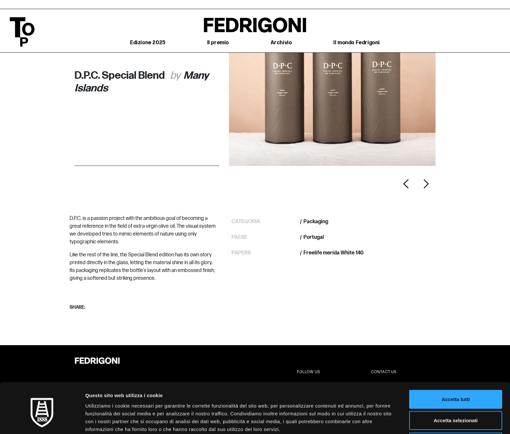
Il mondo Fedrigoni (356, 43)
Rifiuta (455, 412)
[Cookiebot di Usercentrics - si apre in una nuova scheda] (42, 421)
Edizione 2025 (148, 43)
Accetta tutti (456, 370)
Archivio (281, 43)
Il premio (218, 43)
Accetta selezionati (455, 391)
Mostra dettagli (342, 421)
